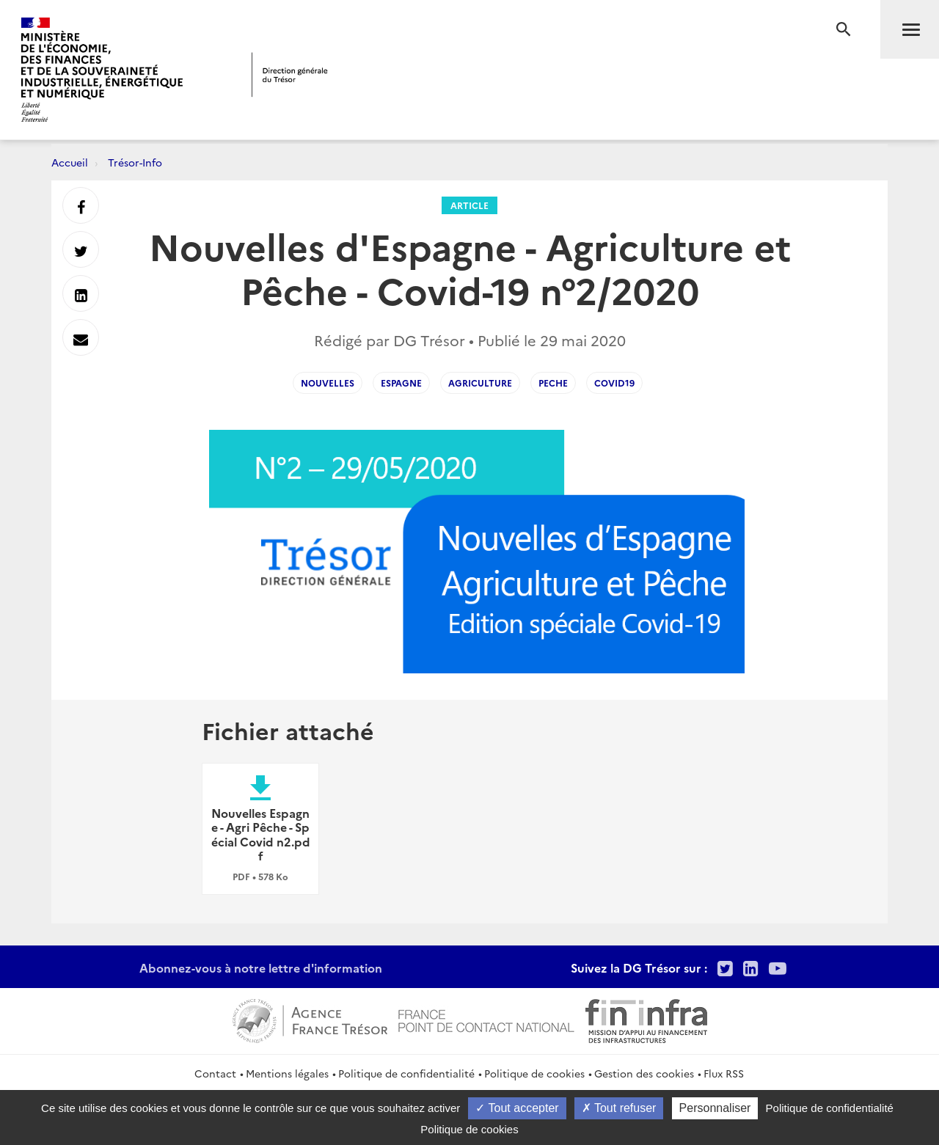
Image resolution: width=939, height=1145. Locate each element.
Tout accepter (516, 1108)
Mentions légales (287, 1073)
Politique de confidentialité (406, 1073)
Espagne (401, 382)
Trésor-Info (135, 162)
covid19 (614, 382)
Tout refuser (619, 1108)
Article (469, 205)
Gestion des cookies (644, 1073)
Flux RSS (724, 1073)
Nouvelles (327, 382)
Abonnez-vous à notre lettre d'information (260, 967)
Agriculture (480, 382)
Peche (553, 382)
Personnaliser (715, 1108)
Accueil (69, 162)
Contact (215, 1073)
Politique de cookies (534, 1073)
